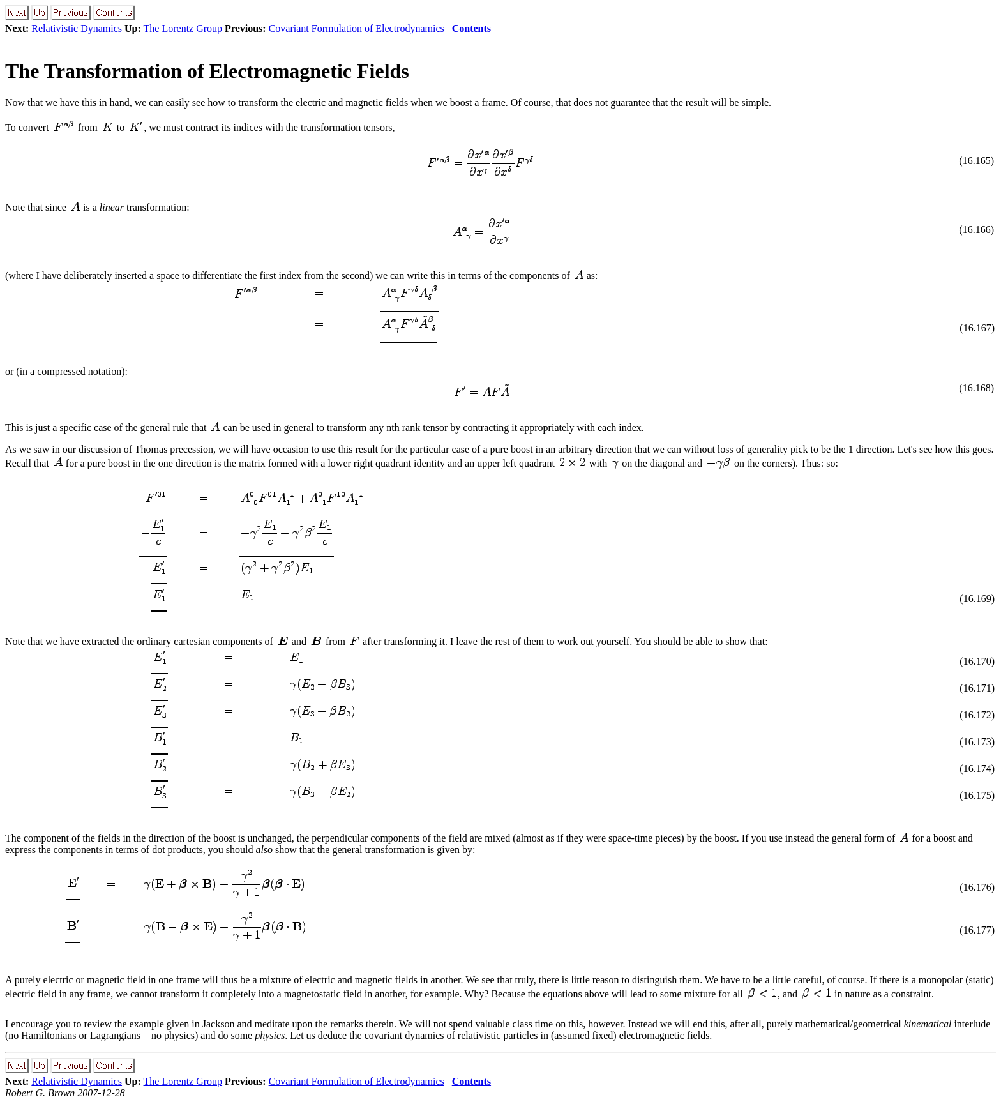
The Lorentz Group (183, 28)
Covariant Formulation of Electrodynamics (356, 28)
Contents (471, 28)
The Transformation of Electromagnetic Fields (207, 70)
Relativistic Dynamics (76, 28)
